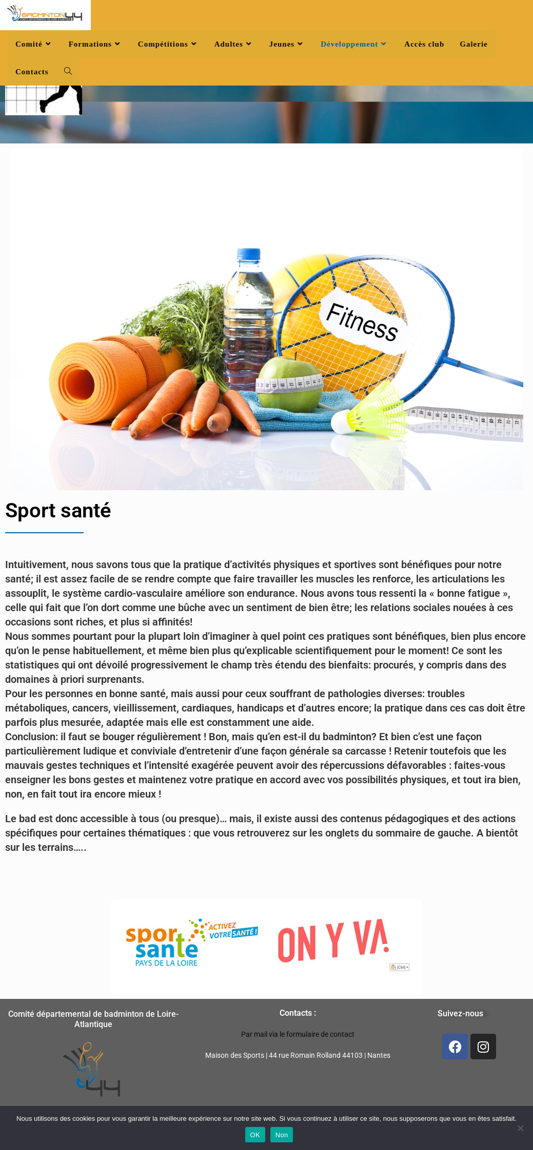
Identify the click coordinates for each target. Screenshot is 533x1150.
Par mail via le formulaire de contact (297, 1034)
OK (255, 1135)
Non (281, 1135)
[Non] (520, 1128)
